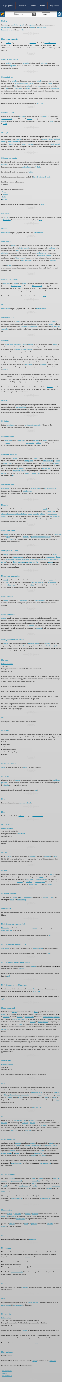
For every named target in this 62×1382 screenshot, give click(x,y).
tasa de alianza (10, 559)
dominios (25, 646)
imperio (16, 83)
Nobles (33, 5)
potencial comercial (50, 43)
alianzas (11, 144)
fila (13, 476)
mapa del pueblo (54, 516)
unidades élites (27, 491)
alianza (3, 514)
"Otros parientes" (20, 258)
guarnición (19, 88)
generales (5, 329)
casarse (51, 324)
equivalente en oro (16, 1163)
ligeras (51, 461)
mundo (18, 139)
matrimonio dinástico (44, 255)
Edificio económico (7, 664)
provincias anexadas (26, 897)
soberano (21, 440)
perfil (40, 516)
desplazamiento (31, 559)
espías (49, 514)
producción (47, 856)
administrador (10, 514)
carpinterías (31, 25)
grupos (14, 1216)
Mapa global (7, 5)
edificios (32, 27)
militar (55, 1145)
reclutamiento (5, 27)
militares (42, 514)
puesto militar (28, 83)
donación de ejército (52, 646)
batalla (8, 443)
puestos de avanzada (14, 142)
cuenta (51, 121)
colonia (22, 83)
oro (15, 86)
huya (57, 1100)
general (55, 344)
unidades (14, 81)
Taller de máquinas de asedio (41, 177)
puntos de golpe (35, 488)
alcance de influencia (19, 562)
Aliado (3, 767)
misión (50, 83)
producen (35, 816)
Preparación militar (36, 1092)
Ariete (4, 192)
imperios (44, 139)
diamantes (4, 1029)
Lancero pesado (7, 1371)
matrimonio (6, 283)
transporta (12, 1178)
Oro (23, 30)
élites (10, 463)
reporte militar (23, 600)
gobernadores (56, 326)
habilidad (8, 43)
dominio (47, 643)
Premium (19, 1024)
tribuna (30, 514)
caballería (29, 882)
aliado (9, 585)
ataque (36, 1012)
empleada (21, 25)
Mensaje (3, 618)
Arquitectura (7, 220)
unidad (39, 81)
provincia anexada (6, 119)
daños (46, 1097)
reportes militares (20, 559)
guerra (50, 884)
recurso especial (40, 882)
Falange (4, 1373)
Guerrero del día (21, 407)
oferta (51, 580)
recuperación (30, 443)
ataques (24, 144)
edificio (18, 1145)
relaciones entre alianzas (53, 557)
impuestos (14, 1130)
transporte (18, 1143)
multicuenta (32, 1239)
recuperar (36, 440)
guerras (50, 562)
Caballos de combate (41, 879)
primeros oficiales (14, 1095)
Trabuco (4, 199)
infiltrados (26, 537)
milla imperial (55, 144)
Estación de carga (48, 897)
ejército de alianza (43, 559)
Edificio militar (5, 1318)
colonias (50, 139)
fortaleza (28, 88)
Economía (22, 5)
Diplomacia (54, 5)
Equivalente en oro (7, 30)
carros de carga (21, 900)
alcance (20, 1097)
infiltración (57, 534)
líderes (6, 1095)
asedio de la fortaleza (20, 344)
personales (36, 514)
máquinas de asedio (19, 471)
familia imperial (24, 248)
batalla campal (9, 344)
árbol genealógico (26, 260)
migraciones (36, 991)
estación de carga (6, 1153)
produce (5, 25)
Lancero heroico (7, 1376)
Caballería (53, 1361)
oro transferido (52, 582)
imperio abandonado (25, 803)
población (15, 25)
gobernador (33, 43)
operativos (4, 516)
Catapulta (5, 194)
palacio (6, 369)
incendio (30, 344)
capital (28, 86)
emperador (26, 63)
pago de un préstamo (18, 1019)
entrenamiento (46, 468)
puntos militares (38, 233)
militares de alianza (21, 514)
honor (40, 1095)
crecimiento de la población (33, 425)
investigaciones (41, 27)
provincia (22, 116)
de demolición (26, 167)
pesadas (58, 461)
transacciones (51, 511)
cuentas (27, 1257)
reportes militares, (39, 600)
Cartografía (29, 879)
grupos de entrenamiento (32, 473)
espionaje (13, 66)
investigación (11, 425)
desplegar (35, 1214)
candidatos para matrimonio (29, 326)
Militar (42, 5)
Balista (4, 197)
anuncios (54, 514)
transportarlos (38, 1153)
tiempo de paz (32, 884)
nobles (13, 245)
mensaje (6, 534)
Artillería (37, 167)
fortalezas (4, 164)
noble (17, 250)
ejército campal (18, 1305)
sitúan (26, 1224)
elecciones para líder (32, 562)
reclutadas (50, 1224)
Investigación (5, 488)
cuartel (43, 463)
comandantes (25, 1095)
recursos (3, 473)
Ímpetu (34, 1361)
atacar (41, 877)
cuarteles (28, 1214)
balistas (30, 172)
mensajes (20, 557)
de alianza (57, 1092)
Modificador (5, 928)
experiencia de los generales (23, 349)
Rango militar (5, 233)
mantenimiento (54, 88)
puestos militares (33, 1302)
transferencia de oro (37, 582)
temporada (25, 1287)
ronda (54, 1097)
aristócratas (51, 248)
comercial (48, 1145)
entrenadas (17, 1214)
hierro (55, 856)
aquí (38, 103)
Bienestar (49, 387)
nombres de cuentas (17, 1272)
